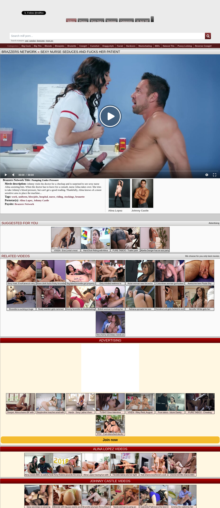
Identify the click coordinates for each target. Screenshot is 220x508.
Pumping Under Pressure (45, 180)
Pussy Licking (185, 46)
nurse (52, 196)
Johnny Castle (41, 200)
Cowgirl (83, 46)
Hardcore (130, 46)
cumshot (32, 41)
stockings (69, 196)
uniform (23, 196)
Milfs (157, 46)
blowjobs (33, 196)
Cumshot (94, 46)
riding (59, 196)
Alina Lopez (26, 200)
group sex (49, 41)
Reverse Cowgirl (203, 46)
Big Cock (26, 46)
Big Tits (37, 46)
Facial (120, 46)
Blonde (48, 46)
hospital (43, 196)
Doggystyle (108, 46)
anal (26, 41)
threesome (41, 41)
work (14, 196)
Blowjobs (59, 46)
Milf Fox (110, 8)
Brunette (71, 46)
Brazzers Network (19, 52)
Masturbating (145, 46)
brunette (80, 196)
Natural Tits (168, 46)
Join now (110, 440)
